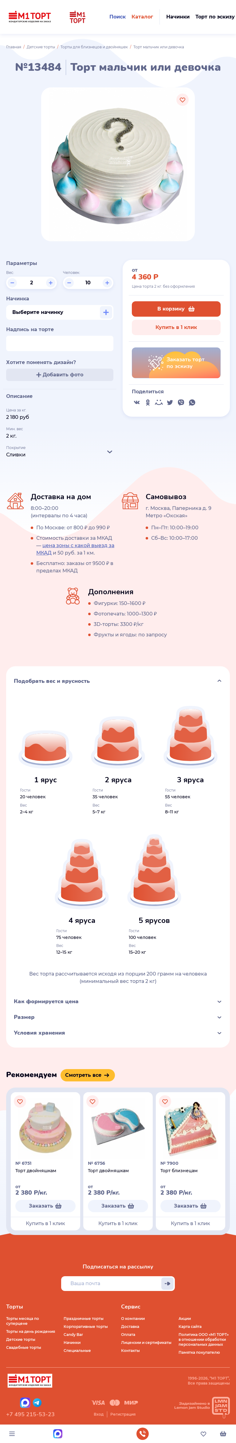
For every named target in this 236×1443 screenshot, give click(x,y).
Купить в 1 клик (176, 327)
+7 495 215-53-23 (30, 1414)
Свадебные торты (23, 1347)
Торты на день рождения (30, 1331)
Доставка (130, 1326)
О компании (133, 1318)
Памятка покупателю (199, 1352)
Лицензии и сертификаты (146, 1342)
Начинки (72, 1342)
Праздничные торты (84, 1318)
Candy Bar (73, 1334)
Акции (185, 1318)
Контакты (130, 1350)
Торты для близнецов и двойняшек (94, 47)
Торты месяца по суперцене (22, 1321)
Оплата (128, 1334)
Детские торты (41, 47)
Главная (13, 47)
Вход (99, 1414)
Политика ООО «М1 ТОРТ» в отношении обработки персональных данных (204, 1339)
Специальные (77, 1350)
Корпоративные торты (86, 1326)
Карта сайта (190, 1326)
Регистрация (123, 1414)
